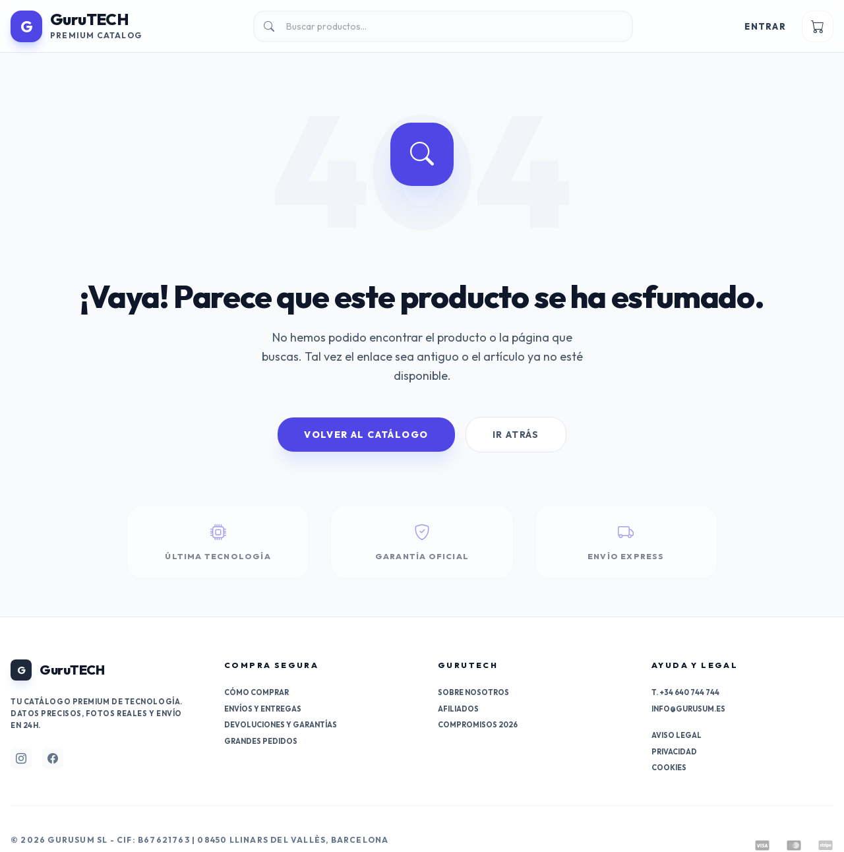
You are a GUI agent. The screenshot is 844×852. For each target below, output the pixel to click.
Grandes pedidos (260, 741)
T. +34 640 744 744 (685, 692)
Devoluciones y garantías (280, 724)
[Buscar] (443, 26)
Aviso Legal (676, 735)
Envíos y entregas (262, 709)
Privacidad (674, 751)
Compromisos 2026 (478, 724)
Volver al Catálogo (366, 435)
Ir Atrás (516, 435)
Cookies (668, 767)
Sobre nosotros (473, 692)
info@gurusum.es (688, 709)
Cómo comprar (256, 692)
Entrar (765, 26)
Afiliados (458, 709)
